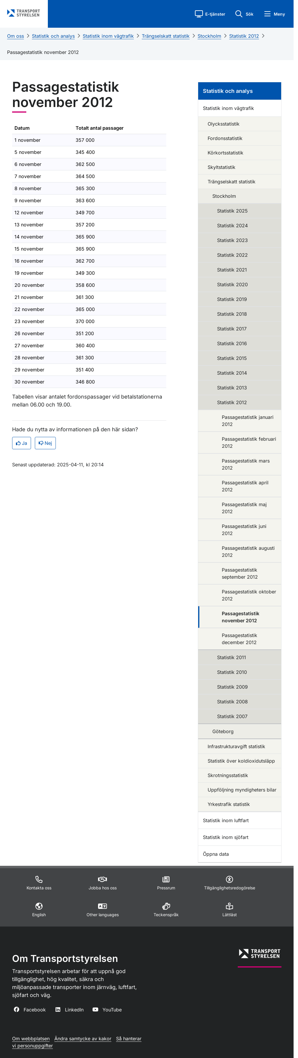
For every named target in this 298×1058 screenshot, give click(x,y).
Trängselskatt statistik (166, 36)
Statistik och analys (53, 36)
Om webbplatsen (31, 1038)
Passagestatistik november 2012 (43, 52)
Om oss (15, 36)
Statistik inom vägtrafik (108, 36)
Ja (21, 443)
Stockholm (209, 36)
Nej (45, 443)
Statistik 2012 (244, 36)
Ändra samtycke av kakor (82, 1038)
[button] (210, 14)
